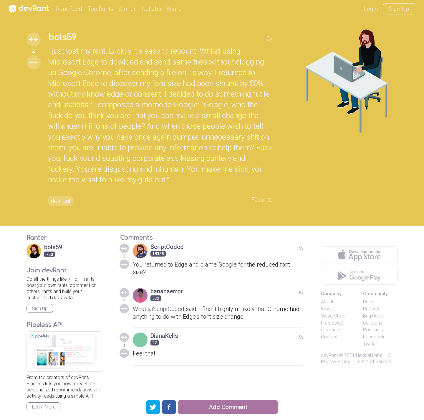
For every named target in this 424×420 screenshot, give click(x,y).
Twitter (370, 344)
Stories (128, 8)
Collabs (151, 8)
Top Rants (100, 8)
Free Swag (332, 323)
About (327, 302)
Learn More (44, 407)
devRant (329, 355)
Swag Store (333, 316)
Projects (371, 309)
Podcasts (373, 330)
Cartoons (372, 323)
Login (371, 8)
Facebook (374, 337)
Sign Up (399, 8)
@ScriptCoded (166, 308)
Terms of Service (373, 361)
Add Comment (228, 407)
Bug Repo (373, 316)
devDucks (331, 330)
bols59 (62, 37)
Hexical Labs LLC (373, 355)
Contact (329, 337)
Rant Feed (69, 8)
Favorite (261, 199)
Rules (368, 302)
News (327, 309)
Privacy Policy (335, 361)
